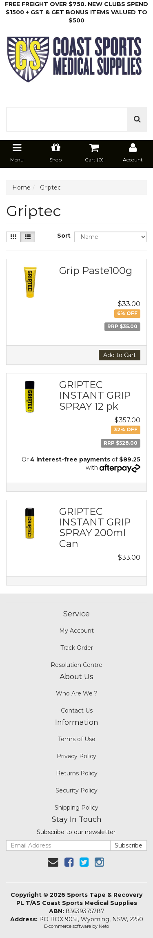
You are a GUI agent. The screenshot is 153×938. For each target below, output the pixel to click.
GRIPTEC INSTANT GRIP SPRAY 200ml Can (95, 527)
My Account (76, 630)
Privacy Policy (76, 756)
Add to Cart (119, 355)
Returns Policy (77, 773)
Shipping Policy (76, 807)
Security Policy (76, 790)
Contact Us (77, 710)
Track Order (76, 647)
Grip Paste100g (95, 270)
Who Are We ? (77, 693)
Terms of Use (76, 739)
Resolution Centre (76, 665)
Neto (104, 926)
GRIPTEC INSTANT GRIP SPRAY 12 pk (95, 395)
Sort (62, 235)
